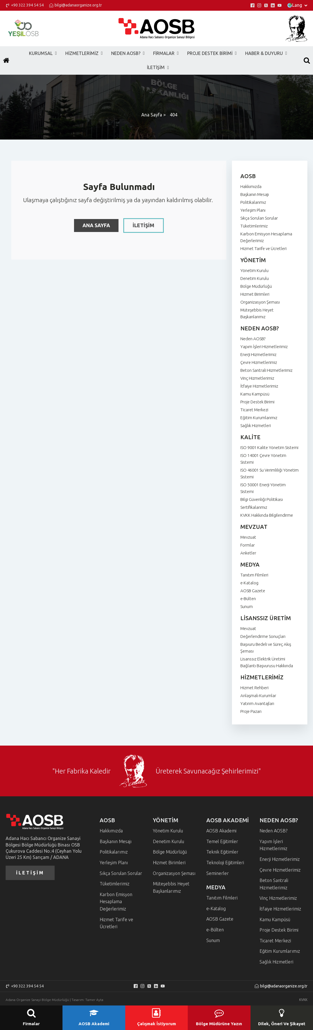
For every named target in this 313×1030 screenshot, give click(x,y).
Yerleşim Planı (252, 210)
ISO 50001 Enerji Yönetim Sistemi (263, 488)
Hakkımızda (250, 186)
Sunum (246, 606)
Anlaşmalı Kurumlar (258, 695)
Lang (297, 5)
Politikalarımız (253, 202)
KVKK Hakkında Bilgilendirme (266, 515)
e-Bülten (248, 598)
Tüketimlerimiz (254, 226)
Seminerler (217, 873)
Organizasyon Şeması (260, 302)
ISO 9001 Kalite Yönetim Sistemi (269, 447)
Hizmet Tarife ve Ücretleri (263, 248)
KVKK (303, 1000)
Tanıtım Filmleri (254, 575)
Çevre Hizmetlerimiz (258, 362)
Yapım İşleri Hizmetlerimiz (264, 346)
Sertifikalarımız (253, 507)
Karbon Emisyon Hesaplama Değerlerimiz (266, 237)
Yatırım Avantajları (257, 703)
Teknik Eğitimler (222, 851)
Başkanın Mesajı (254, 194)
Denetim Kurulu (254, 278)
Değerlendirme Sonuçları (262, 636)
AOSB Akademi (221, 830)
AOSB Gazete (252, 590)
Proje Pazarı (250, 711)
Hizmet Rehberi (254, 687)
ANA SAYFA (96, 225)
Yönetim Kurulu (254, 270)
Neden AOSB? (252, 338)
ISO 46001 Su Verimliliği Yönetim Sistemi (269, 473)
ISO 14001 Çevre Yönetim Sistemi (263, 459)
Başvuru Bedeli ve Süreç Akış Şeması (265, 647)
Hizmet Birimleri (254, 294)
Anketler (248, 553)
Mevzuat (248, 537)
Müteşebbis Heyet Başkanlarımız (257, 313)
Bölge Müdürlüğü (256, 286)
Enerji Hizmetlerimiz (258, 354)
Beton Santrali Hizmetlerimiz (266, 370)
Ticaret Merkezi (254, 409)
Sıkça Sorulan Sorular (259, 218)
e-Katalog (249, 582)
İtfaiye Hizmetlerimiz (259, 386)
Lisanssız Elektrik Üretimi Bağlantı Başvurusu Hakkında (266, 662)
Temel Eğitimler (222, 841)
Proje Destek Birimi (257, 401)
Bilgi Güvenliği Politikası (261, 499)
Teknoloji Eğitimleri (225, 862)
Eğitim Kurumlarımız (258, 417)
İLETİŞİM (144, 225)
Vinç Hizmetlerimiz (257, 378)
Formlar (247, 545)
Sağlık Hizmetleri (255, 425)
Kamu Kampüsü (254, 394)
